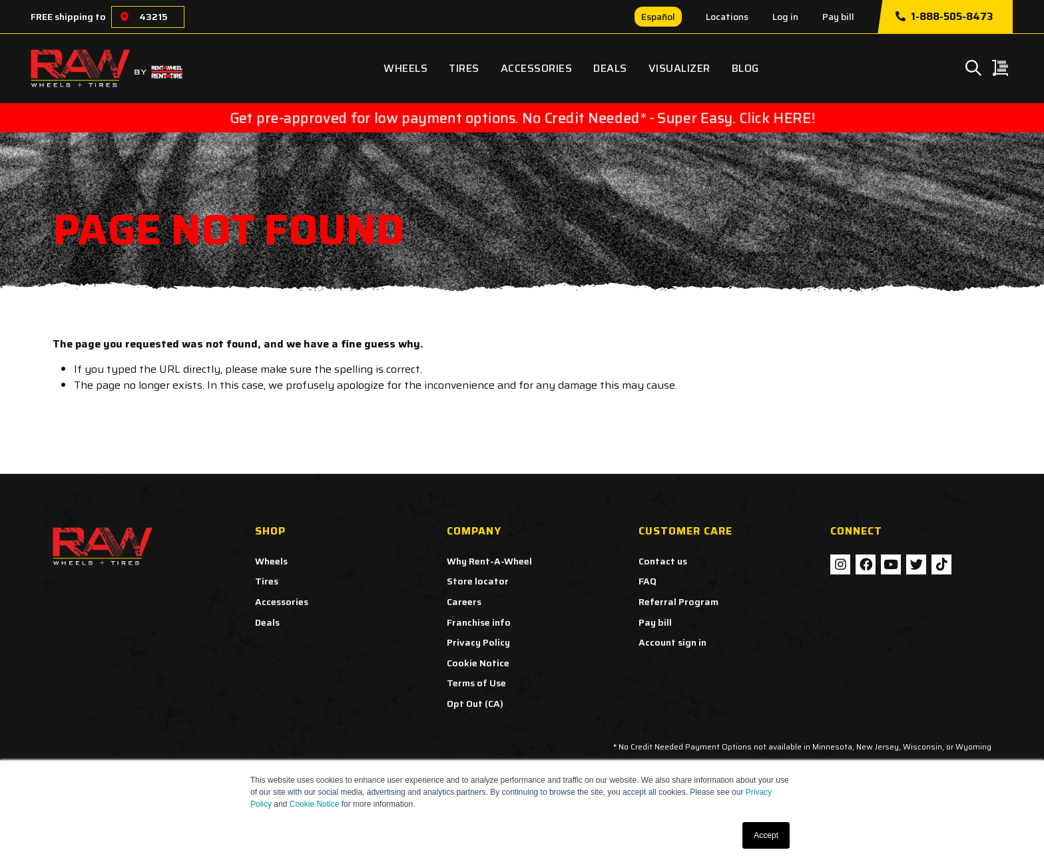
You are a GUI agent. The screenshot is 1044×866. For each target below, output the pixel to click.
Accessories (537, 68)
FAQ (647, 581)
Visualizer (679, 68)
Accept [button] (766, 835)
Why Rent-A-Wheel (489, 561)
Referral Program (678, 601)
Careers (464, 601)
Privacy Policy (478, 642)
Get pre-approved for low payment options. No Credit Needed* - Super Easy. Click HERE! (522, 117)
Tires (464, 68)
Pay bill (838, 16)
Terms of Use (476, 683)
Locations (727, 16)
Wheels (405, 68)
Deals (610, 68)
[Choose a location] (124, 17)
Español (658, 16)
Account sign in (672, 642)
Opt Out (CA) (475, 703)
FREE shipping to (68, 16)
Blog (745, 68)
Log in (785, 16)
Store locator (478, 581)
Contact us (663, 561)
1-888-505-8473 (944, 17)
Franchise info (479, 622)
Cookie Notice (315, 804)
